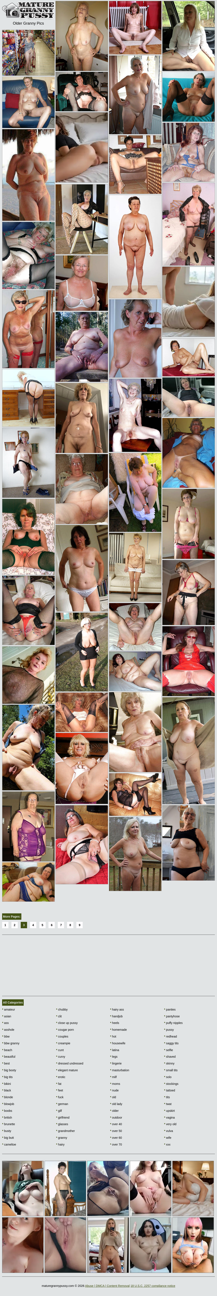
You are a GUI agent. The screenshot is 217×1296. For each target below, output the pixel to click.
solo (168, 1077)
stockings (171, 1083)
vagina (169, 1117)
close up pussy (67, 1023)
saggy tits (171, 1043)
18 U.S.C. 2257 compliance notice (152, 1286)
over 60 (116, 1137)
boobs (7, 1110)
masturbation (119, 1070)
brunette (8, 1124)
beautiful (8, 1056)
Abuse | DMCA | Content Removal (107, 1286)
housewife (117, 1043)
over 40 (116, 1124)
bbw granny (10, 1043)
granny (61, 1137)
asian (6, 1016)
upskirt (169, 1110)
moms (115, 1083)
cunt (60, 1050)
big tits (7, 1077)
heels (114, 1023)
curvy (60, 1056)
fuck (59, 1097)
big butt (8, 1137)
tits (167, 1097)
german (62, 1104)
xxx (167, 1144)
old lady (116, 1104)
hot (113, 1036)
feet (59, 1090)
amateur (8, 1009)
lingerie (116, 1063)
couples (62, 1036)
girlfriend (62, 1117)
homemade (118, 1029)
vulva (168, 1131)
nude (114, 1090)
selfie (168, 1050)
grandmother (65, 1131)
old (113, 1097)
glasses (62, 1124)
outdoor (116, 1117)
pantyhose (172, 1016)
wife (167, 1137)
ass (5, 1023)
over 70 (116, 1144)
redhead (170, 1036)
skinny (169, 1063)
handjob (116, 1016)
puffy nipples (173, 1023)
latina (114, 1050)
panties (170, 1009)
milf (113, 1077)
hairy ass (117, 1009)
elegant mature (67, 1070)
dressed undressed (69, 1063)
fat (58, 1083)
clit (59, 1016)
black (6, 1090)
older (114, 1110)
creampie (63, 1043)
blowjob (8, 1104)
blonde (7, 1097)
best (6, 1063)
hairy (60, 1144)
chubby (62, 1009)
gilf (59, 1110)
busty (6, 1131)
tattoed (169, 1090)
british (7, 1117)
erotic (60, 1077)
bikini (6, 1083)
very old (170, 1124)
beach (7, 1050)
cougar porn (65, 1029)
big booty (9, 1070)
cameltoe (9, 1144)
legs (114, 1056)
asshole (8, 1029)
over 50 (116, 1131)
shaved (170, 1056)
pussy (169, 1029)
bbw (6, 1036)
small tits (171, 1070)
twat (168, 1104)
